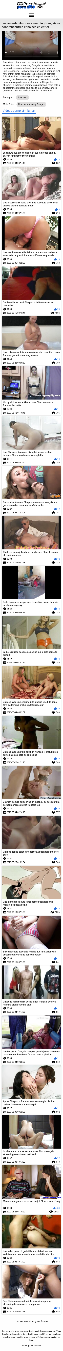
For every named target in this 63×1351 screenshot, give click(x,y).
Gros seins (22, 97)
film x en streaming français (31, 104)
